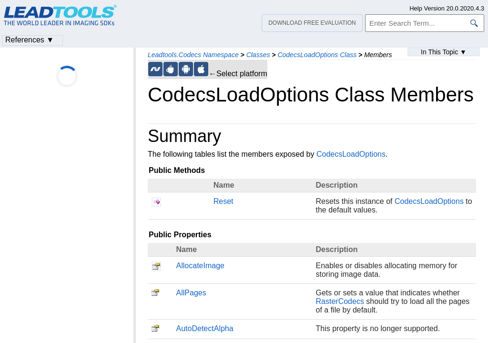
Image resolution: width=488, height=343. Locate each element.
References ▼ (29, 40)
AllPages (191, 293)
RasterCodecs (340, 301)
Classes (258, 55)
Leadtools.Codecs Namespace (193, 55)
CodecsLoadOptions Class (316, 55)
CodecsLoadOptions (351, 154)
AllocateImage (200, 266)
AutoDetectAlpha (205, 328)
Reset (224, 201)
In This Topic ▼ (444, 52)
